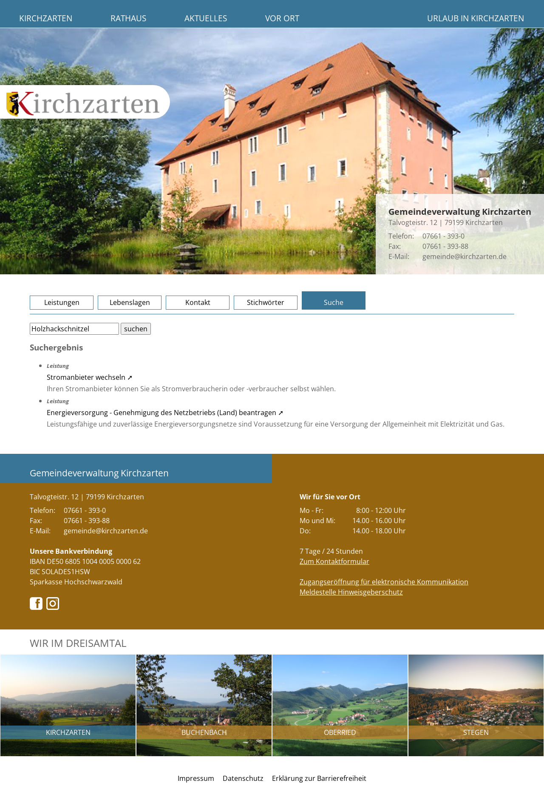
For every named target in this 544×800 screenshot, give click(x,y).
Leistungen (61, 302)
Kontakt (197, 302)
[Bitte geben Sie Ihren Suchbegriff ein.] (74, 329)
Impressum (196, 778)
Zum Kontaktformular (334, 561)
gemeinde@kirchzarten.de (464, 256)
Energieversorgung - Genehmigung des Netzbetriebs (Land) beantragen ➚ (165, 412)
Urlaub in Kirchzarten (475, 18)
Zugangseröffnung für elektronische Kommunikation (384, 581)
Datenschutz (243, 778)
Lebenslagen (130, 302)
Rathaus (128, 18)
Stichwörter (265, 302)
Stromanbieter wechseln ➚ (90, 377)
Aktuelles (205, 18)
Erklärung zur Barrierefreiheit (319, 778)
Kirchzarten (45, 18)
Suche (333, 302)
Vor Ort (282, 18)
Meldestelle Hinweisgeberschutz (351, 592)
